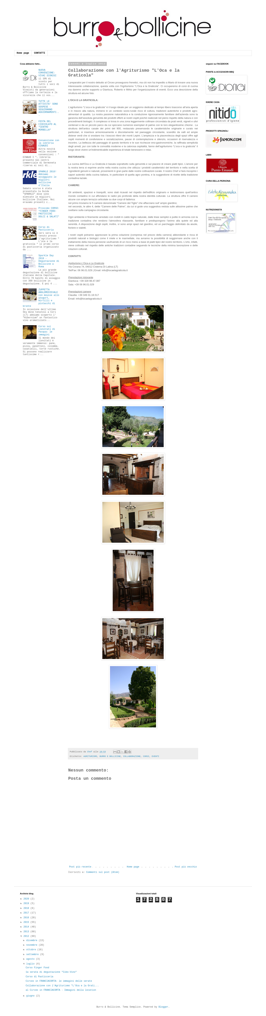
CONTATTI (39, 53)
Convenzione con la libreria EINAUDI (49, 143)
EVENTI (155, 756)
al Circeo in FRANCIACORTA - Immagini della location (61, 990)
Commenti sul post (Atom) (102, 872)
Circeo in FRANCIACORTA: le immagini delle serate (59, 981)
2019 (27, 903)
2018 (27, 908)
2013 (27, 931)
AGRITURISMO (90, 756)
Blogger (163, 1007)
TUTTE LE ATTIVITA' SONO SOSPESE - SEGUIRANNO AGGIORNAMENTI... (49, 108)
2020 (27, 899)
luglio (31, 964)
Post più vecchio (186, 867)
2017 (27, 913)
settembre (33, 954)
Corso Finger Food (37, 967)
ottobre (31, 949)
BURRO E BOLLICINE (110, 756)
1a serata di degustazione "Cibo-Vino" (51, 972)
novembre (32, 945)
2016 (27, 917)
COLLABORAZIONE (132, 756)
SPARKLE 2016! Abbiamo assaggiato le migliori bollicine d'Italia (48, 178)
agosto (31, 959)
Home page (23, 53)
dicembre (32, 940)
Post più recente (80, 867)
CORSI (146, 756)
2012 (27, 936)
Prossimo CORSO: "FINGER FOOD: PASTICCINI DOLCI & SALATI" (49, 212)
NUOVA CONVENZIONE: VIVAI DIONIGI (48, 73)
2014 (27, 927)
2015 (27, 922)
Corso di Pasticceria (46, 228)
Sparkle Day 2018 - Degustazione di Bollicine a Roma (49, 261)
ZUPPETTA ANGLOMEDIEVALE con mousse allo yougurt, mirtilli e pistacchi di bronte (41, 298)
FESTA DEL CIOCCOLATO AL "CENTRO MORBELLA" (48, 125)
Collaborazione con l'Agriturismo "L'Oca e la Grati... (62, 985)
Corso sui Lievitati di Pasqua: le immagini (47, 330)
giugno (31, 996)
